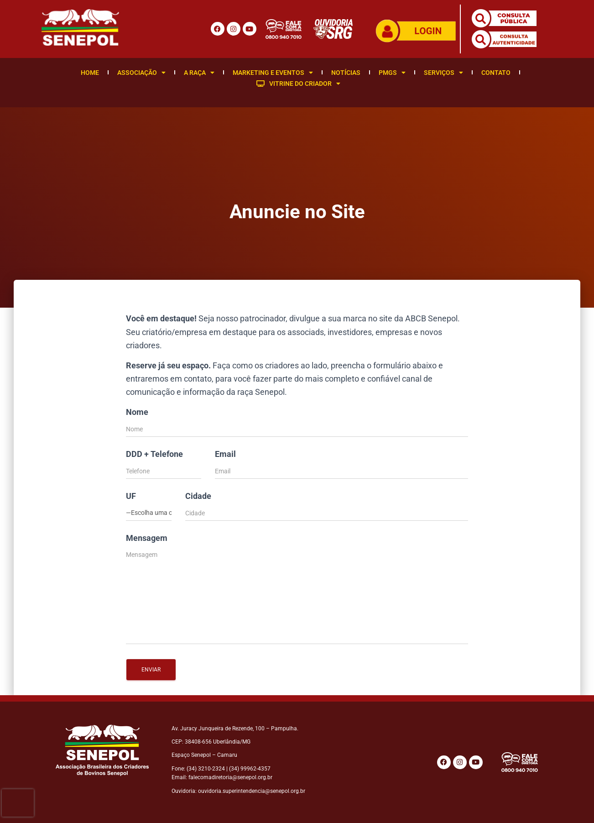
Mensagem (146, 538)
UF (131, 496)
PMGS (392, 72)
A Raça (199, 72)
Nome (137, 412)
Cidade (198, 496)
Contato (496, 72)
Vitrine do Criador (298, 83)
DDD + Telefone (154, 454)
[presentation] (18, 803)
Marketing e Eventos (273, 72)
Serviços (443, 72)
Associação (141, 72)
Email (225, 454)
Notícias (345, 72)
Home (90, 72)
